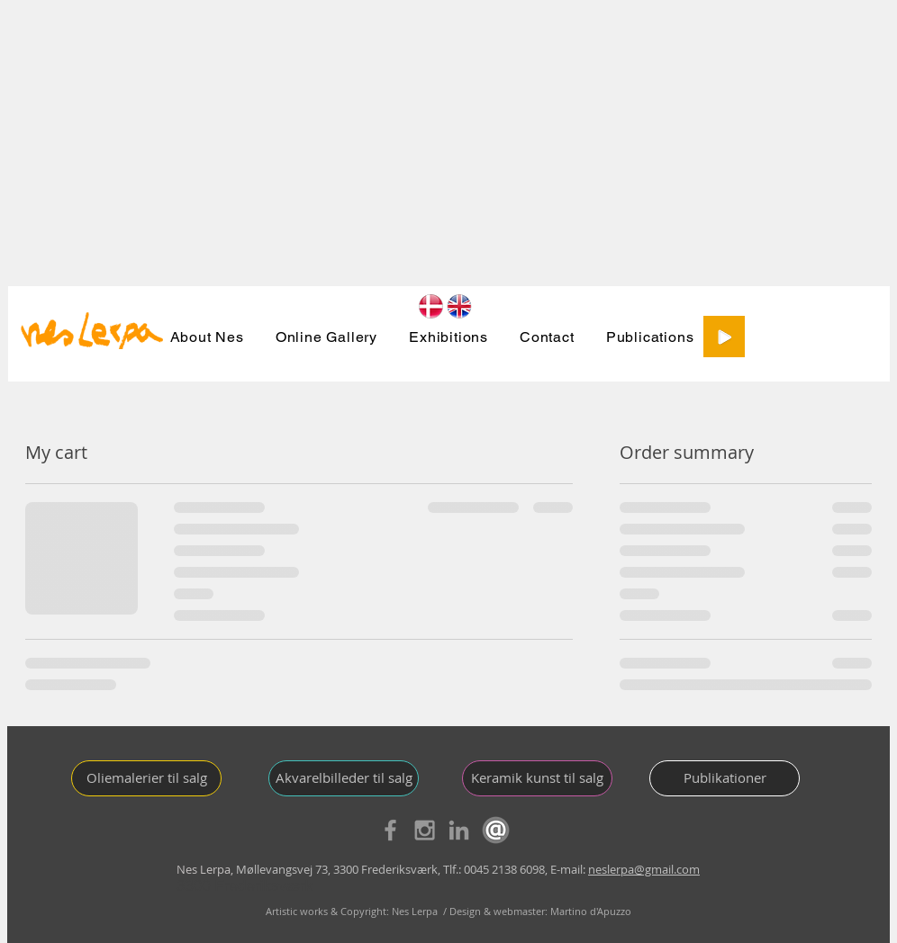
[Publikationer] (724, 778)
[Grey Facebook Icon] (390, 830)
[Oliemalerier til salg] (146, 778)
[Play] (724, 336)
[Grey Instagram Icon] (425, 830)
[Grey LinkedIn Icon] (459, 830)
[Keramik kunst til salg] (537, 778)
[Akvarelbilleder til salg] (343, 778)
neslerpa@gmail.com (644, 869)
